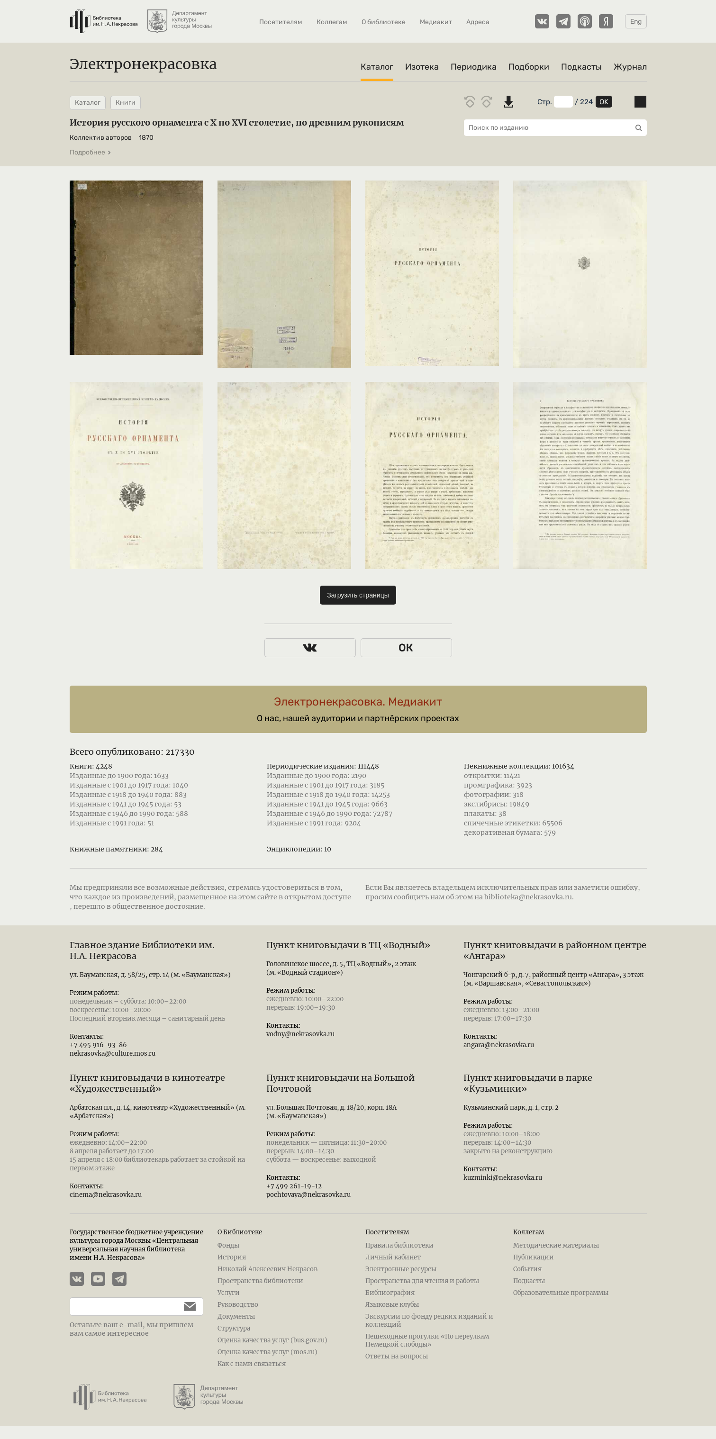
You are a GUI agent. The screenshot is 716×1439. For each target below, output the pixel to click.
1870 (146, 138)
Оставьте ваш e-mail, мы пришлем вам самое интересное (131, 1329)
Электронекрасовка (143, 64)
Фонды (228, 1245)
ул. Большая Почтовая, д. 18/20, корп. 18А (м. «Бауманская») (331, 1112)
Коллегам (332, 22)
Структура (234, 1328)
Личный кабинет (393, 1257)
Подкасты (581, 67)
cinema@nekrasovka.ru (106, 1195)
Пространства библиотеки (260, 1281)
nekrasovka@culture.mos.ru (112, 1054)
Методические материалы (556, 1245)
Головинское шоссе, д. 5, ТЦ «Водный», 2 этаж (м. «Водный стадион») (341, 968)
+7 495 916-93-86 (98, 1045)
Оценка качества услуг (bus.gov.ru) (272, 1340)
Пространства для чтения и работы (422, 1281)
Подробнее (90, 152)
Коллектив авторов (101, 138)
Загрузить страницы (358, 595)
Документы (236, 1316)
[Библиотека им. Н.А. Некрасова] (104, 16)
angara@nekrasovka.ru (498, 1045)
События (527, 1269)
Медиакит (436, 22)
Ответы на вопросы (396, 1356)
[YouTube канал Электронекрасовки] (101, 1280)
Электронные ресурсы (400, 1269)
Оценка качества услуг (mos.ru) (267, 1352)
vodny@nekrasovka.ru (300, 1034)
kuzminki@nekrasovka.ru (502, 1178)
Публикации (533, 1257)
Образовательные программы (560, 1293)
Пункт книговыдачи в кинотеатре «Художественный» (147, 1083)
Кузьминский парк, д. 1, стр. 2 (511, 1108)
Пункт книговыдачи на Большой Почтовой (340, 1083)
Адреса (477, 22)
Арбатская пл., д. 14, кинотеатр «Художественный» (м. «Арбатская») (157, 1112)
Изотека (422, 67)
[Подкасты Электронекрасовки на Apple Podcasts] (585, 21)
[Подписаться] (185, 1306)
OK (603, 102)
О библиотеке (384, 22)
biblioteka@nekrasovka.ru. (529, 897)
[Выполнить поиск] (636, 128)
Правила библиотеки (399, 1245)
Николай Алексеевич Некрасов (267, 1269)
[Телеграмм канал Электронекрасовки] (563, 21)
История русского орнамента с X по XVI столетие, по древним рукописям (237, 122)
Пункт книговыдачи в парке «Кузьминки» (527, 1083)
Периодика (474, 67)
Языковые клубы (392, 1305)
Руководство (238, 1305)
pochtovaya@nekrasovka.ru (308, 1195)
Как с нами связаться (252, 1364)
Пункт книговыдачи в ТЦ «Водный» (348, 945)
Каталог (377, 67)
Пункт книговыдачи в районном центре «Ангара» (554, 950)
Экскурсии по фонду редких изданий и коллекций (429, 1320)
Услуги (229, 1293)
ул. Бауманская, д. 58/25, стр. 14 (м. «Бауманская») (150, 975)
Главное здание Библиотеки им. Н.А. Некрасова (142, 950)
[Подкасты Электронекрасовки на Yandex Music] (606, 21)
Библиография (390, 1293)
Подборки (528, 67)
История (232, 1257)
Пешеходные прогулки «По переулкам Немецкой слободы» (427, 1340)
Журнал (630, 67)
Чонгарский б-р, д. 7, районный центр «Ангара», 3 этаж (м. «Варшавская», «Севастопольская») (553, 979)
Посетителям (280, 22)
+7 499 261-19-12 (294, 1186)
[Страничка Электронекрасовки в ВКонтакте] (542, 21)
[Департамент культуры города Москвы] (180, 16)
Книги (126, 103)
